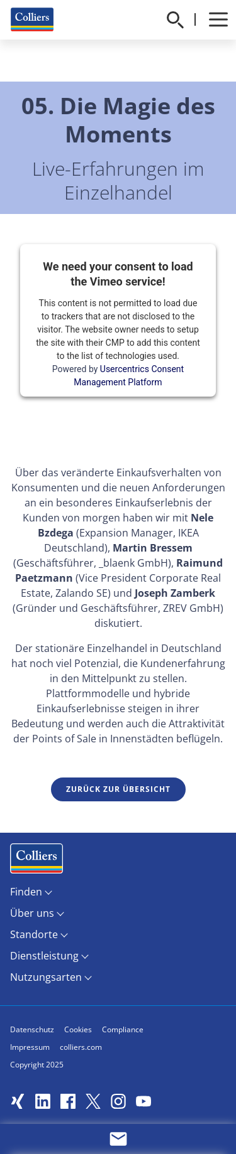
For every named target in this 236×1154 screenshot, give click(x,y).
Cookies (78, 1029)
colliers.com (81, 1047)
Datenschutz (32, 1029)
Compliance (122, 1029)
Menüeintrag (36, 861)
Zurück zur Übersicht (118, 789)
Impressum (30, 1047)
